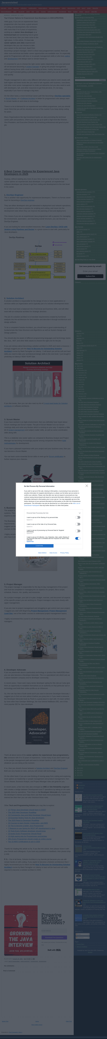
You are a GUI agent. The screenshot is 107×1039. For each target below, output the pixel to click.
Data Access (53, 553)
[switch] (77, 517)
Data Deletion (42, 553)
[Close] (87, 486)
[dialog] (53, 520)
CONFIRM (39, 546)
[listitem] (53, 513)
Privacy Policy (64, 553)
